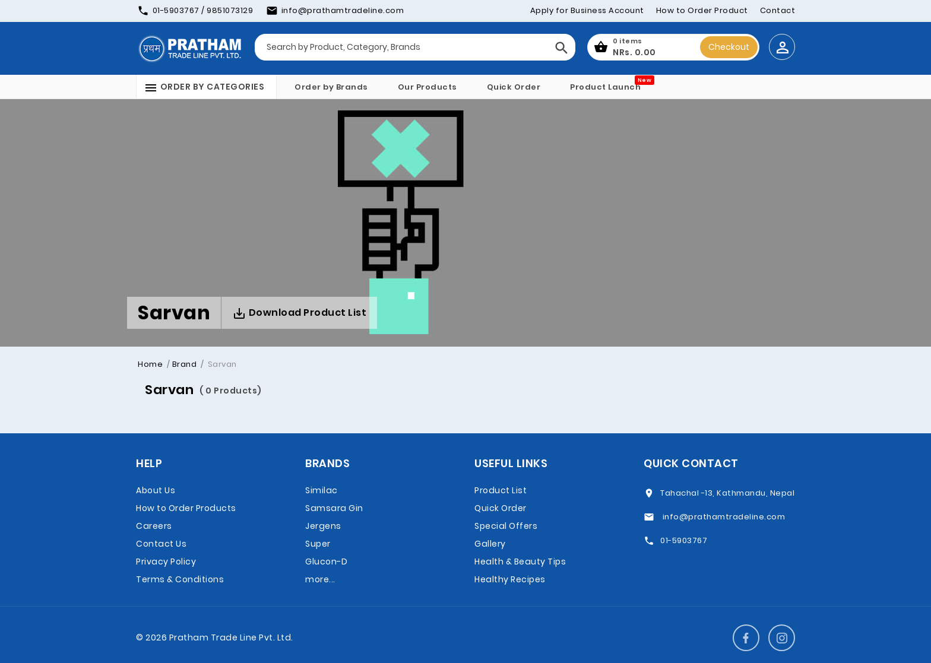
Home (150, 364)
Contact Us (161, 544)
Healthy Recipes (510, 579)
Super (318, 544)
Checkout (728, 47)
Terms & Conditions (180, 579)
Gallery (490, 544)
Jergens (323, 526)
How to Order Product (702, 10)
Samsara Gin (334, 508)
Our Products (427, 87)
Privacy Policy (166, 561)
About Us (155, 490)
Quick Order (514, 87)
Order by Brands (331, 87)
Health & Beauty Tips (520, 561)
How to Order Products (186, 508)
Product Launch (605, 87)
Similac (321, 490)
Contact (778, 10)
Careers (154, 526)
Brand (184, 364)
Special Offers (505, 526)
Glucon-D (326, 561)
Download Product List (299, 313)
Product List (500, 490)
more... (320, 579)
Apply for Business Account (587, 10)
